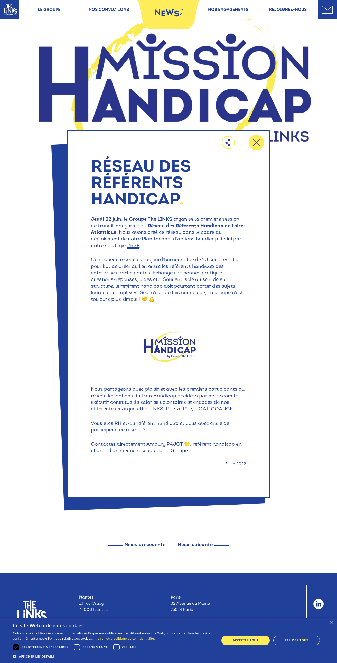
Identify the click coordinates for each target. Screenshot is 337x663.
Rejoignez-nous (288, 10)
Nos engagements (228, 10)
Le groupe (49, 10)
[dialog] (168, 640)
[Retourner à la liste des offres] (256, 142)
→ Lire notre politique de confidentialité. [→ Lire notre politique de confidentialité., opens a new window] (124, 638)
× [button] (331, 623)
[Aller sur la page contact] (327, 10)
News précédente (144, 545)
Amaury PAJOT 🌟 (168, 444)
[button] (113, 656)
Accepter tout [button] (245, 640)
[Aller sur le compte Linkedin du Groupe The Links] (318, 604)
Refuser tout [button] (296, 640)
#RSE (133, 246)
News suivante (195, 545)
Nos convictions (109, 10)
